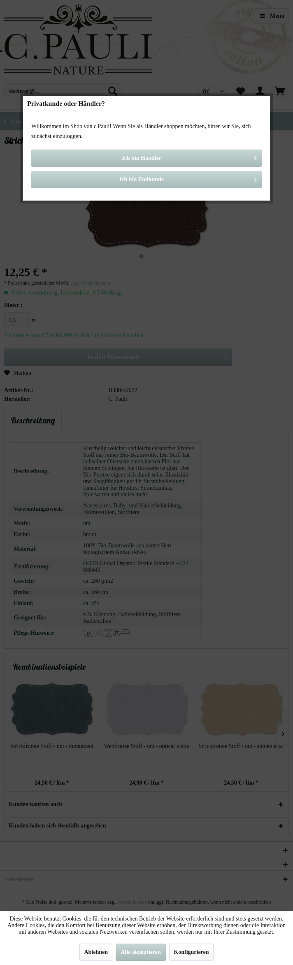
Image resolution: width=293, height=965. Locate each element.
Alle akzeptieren (140, 952)
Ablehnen (96, 952)
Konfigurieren (191, 952)
